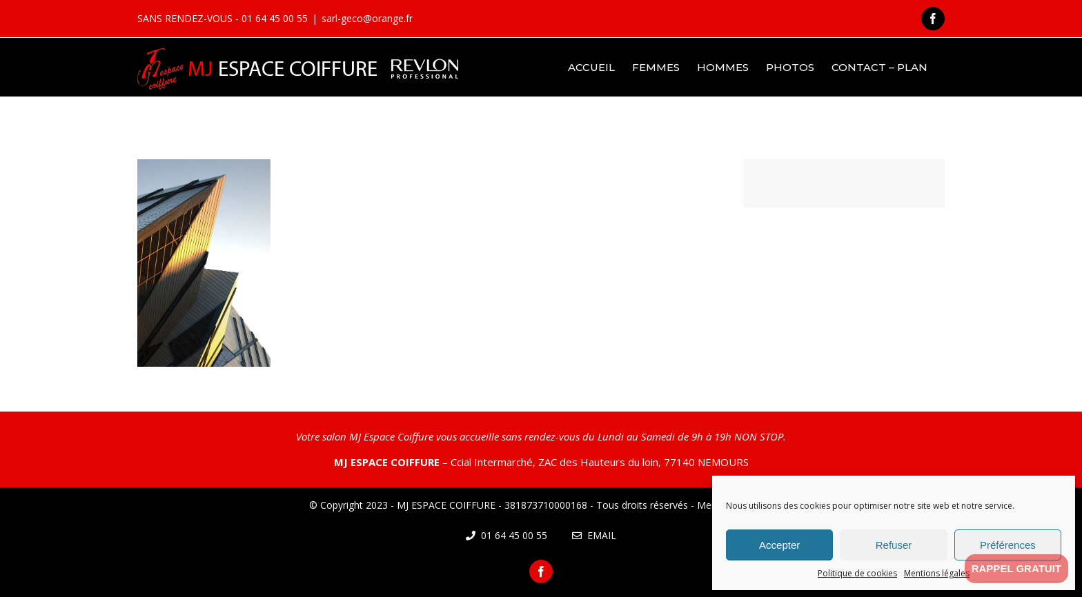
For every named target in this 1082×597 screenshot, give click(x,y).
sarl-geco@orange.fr (367, 18)
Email (594, 535)
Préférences (1008, 545)
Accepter (779, 545)
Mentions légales (937, 573)
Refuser (894, 545)
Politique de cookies (857, 573)
